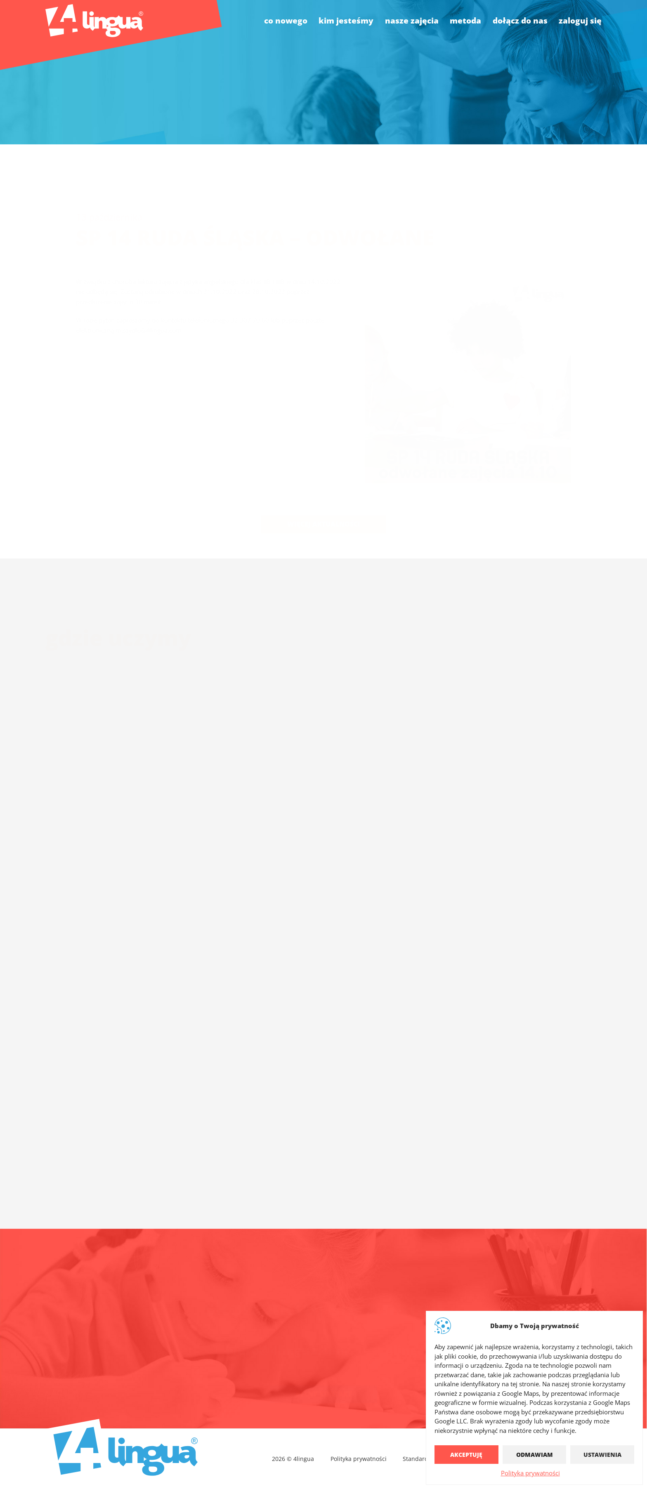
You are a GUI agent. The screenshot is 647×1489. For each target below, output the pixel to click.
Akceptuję (466, 1454)
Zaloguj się (580, 20)
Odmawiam (534, 1454)
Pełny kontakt (324, 1387)
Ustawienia (602, 1454)
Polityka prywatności (530, 1473)
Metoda (465, 20)
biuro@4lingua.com (286, 1343)
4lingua (409, 1343)
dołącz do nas (520, 20)
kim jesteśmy (346, 20)
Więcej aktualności (323, 503)
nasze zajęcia (412, 20)
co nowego (285, 20)
